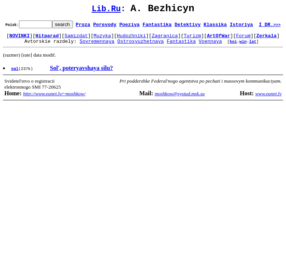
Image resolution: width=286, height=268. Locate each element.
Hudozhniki (131, 38)
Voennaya (210, 45)
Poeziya (129, 26)
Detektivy (188, 26)
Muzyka (102, 38)
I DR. (270, 26)
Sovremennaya (97, 45)
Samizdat (76, 38)
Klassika (215, 26)
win (243, 45)
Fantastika (157, 26)
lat (253, 45)
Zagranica (165, 38)
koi (233, 45)
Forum (243, 38)
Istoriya (241, 26)
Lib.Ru (106, 10)
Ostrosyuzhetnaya (140, 45)
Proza (83, 26)
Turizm (192, 38)
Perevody (104, 26)
